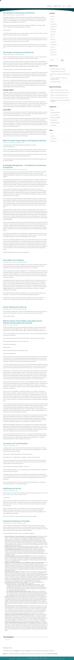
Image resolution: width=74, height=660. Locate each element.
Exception (36, 566)
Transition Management (55, 122)
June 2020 (52, 16)
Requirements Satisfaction (55, 117)
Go (62, 60)
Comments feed (53, 138)
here (31, 286)
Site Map (69, 6)
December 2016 (53, 24)
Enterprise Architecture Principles (16, 521)
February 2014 (53, 42)
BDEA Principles (57, 6)
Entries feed (52, 136)
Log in (51, 133)
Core (17, 565)
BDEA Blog (49, 6)
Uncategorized (53, 125)
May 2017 (52, 19)
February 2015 (53, 31)
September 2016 (53, 26)
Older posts (7, 639)
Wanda (51, 92)
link (8, 155)
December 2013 (53, 44)
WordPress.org (53, 141)
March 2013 (52, 47)
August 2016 (52, 29)
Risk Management (53, 120)
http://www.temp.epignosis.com (9, 146)
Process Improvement (54, 115)
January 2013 (53, 49)
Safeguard (45, 565)
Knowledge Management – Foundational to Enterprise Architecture (24, 166)
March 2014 (52, 39)
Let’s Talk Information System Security (60, 90)
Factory (9, 563)
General (52, 109)
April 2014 (52, 36)
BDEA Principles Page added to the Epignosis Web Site (24, 141)
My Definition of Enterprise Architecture (19, 13)
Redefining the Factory (12, 488)
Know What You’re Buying (13, 260)
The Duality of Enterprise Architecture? (18, 52)
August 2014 (52, 34)
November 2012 (53, 54)
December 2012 (53, 52)
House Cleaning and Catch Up (14, 307)
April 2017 (52, 21)
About (64, 6)
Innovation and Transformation (15, 443)
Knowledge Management (55, 112)
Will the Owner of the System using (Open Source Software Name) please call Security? (22, 322)
